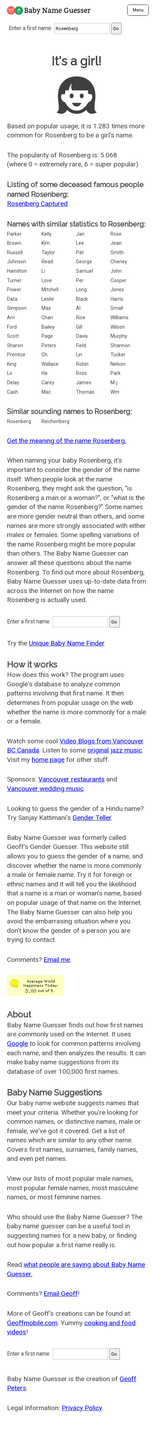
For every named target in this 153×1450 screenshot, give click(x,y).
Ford (12, 327)
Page (47, 336)
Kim (45, 243)
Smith (117, 252)
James (83, 382)
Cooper (118, 280)
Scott (13, 336)
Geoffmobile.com (32, 1323)
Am (11, 317)
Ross (81, 373)
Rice (80, 317)
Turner (14, 280)
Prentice (16, 354)
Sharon (15, 345)
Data (12, 299)
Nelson (117, 364)
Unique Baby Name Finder (67, 643)
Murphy (118, 336)
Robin (82, 364)
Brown (14, 243)
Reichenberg (55, 421)
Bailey (48, 327)
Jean (116, 243)
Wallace (50, 364)
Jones (117, 289)
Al (78, 308)
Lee (80, 243)
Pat (80, 252)
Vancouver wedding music (45, 789)
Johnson (16, 261)
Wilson (117, 327)
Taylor (48, 252)
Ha (44, 373)
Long (81, 289)
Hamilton (17, 271)
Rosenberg (19, 421)
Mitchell (50, 289)
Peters (48, 345)
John (116, 271)
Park (115, 373)
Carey (47, 382)
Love (46, 280)
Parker (14, 234)
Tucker (117, 354)
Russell (15, 252)
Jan (80, 234)
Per (80, 280)
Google (17, 1044)
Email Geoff (61, 1294)
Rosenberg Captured (37, 204)
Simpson (16, 308)
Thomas (85, 392)
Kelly (46, 234)
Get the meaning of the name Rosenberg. (66, 441)
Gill (79, 327)
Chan (47, 317)
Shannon (120, 345)
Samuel (84, 271)
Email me (57, 960)
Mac (46, 392)
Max (46, 308)
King (11, 364)
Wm (114, 392)
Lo (9, 373)
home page (48, 760)
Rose (116, 234)
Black (82, 299)
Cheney (118, 261)
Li (43, 271)
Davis (82, 336)
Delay (13, 382)
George (84, 261)
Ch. (44, 354)
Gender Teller (91, 818)
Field (81, 345)
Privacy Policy (82, 1408)
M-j (113, 382)
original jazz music (114, 750)
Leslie (47, 299)
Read (47, 261)
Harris (116, 299)
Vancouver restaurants (71, 779)
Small (116, 308)
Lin (79, 354)
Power (14, 289)
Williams (119, 317)
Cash (12, 392)
